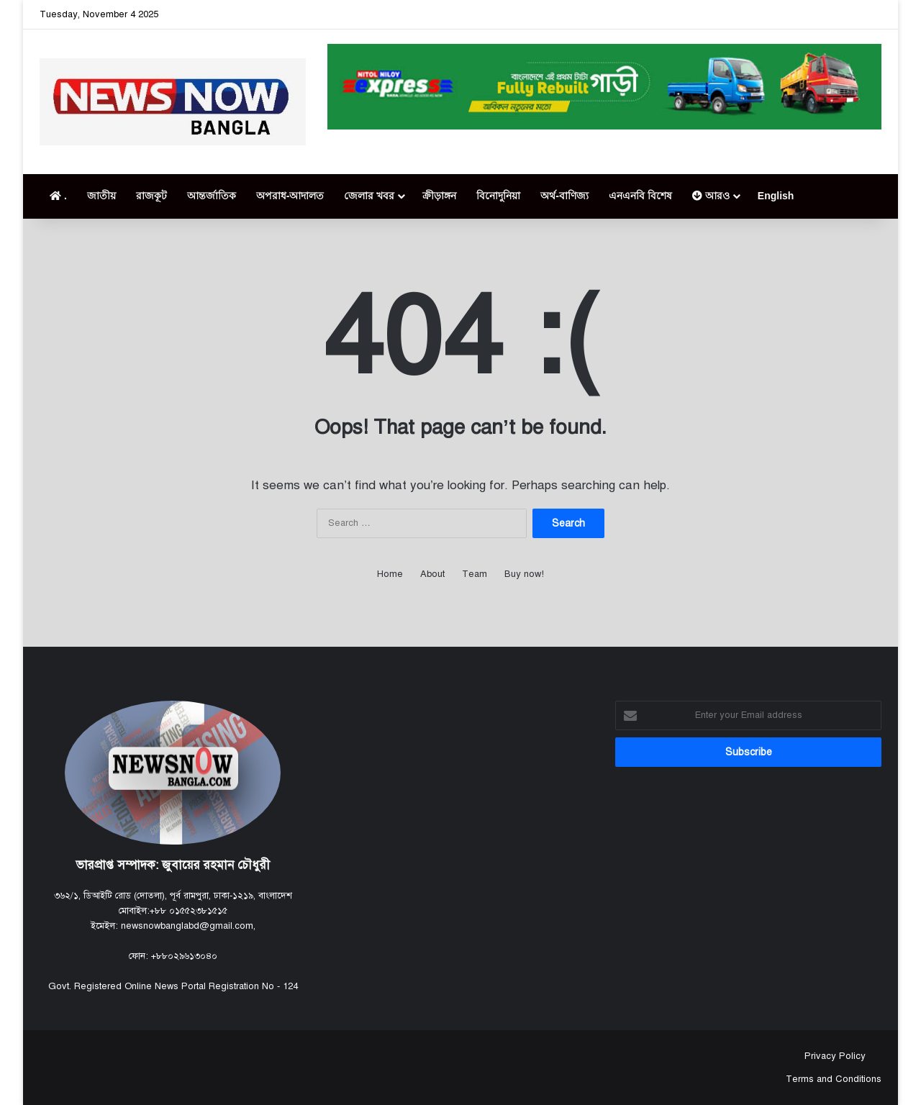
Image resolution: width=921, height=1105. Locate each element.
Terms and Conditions (833, 1079)
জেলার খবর (369, 195)
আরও (711, 195)
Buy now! (524, 574)
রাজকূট (151, 195)
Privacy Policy (834, 1056)
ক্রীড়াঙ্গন (439, 195)
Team (474, 574)
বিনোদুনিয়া (498, 195)
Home (390, 574)
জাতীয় (101, 195)
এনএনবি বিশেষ (640, 195)
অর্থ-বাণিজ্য (564, 195)
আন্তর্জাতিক (211, 195)
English (776, 195)
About (432, 574)
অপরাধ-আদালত (290, 195)
